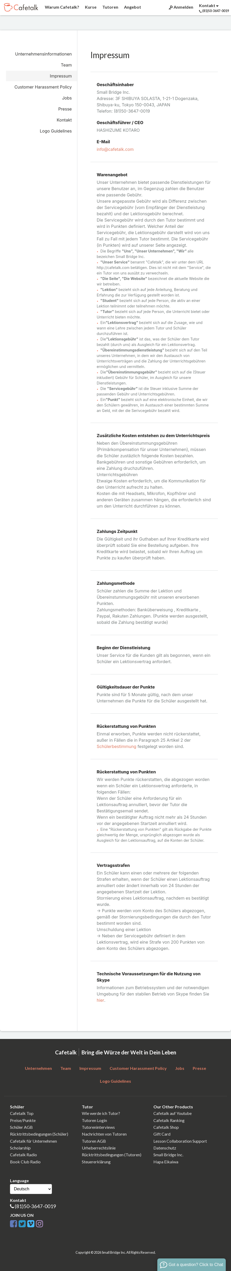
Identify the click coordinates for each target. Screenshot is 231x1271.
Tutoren (109, 6)
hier (100, 1000)
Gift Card (161, 1133)
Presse (65, 109)
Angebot (132, 6)
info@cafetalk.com (115, 149)
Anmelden (180, 7)
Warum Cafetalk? (61, 6)
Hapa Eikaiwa (165, 1161)
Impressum (61, 76)
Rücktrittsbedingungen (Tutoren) (111, 1154)
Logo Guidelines (56, 131)
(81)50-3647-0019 (35, 1206)
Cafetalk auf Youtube (172, 1113)
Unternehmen (38, 1068)
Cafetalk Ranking (169, 1120)
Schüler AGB (21, 1127)
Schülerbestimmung (116, 746)
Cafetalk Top (22, 1113)
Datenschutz (164, 1147)
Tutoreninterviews (98, 1127)
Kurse (90, 6)
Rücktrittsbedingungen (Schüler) (39, 1133)
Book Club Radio (25, 1161)
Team (66, 65)
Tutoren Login (94, 1120)
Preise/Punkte (23, 1120)
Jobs (67, 98)
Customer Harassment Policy (43, 87)
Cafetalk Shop (166, 1127)
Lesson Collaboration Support (180, 1140)
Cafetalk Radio (23, 1154)
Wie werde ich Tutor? (101, 1113)
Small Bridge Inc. (168, 1154)
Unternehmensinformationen (43, 54)
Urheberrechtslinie (99, 1147)
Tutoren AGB (94, 1140)
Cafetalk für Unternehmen (33, 1140)
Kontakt (64, 120)
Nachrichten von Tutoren (104, 1133)
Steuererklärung (96, 1161)
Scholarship (20, 1147)
